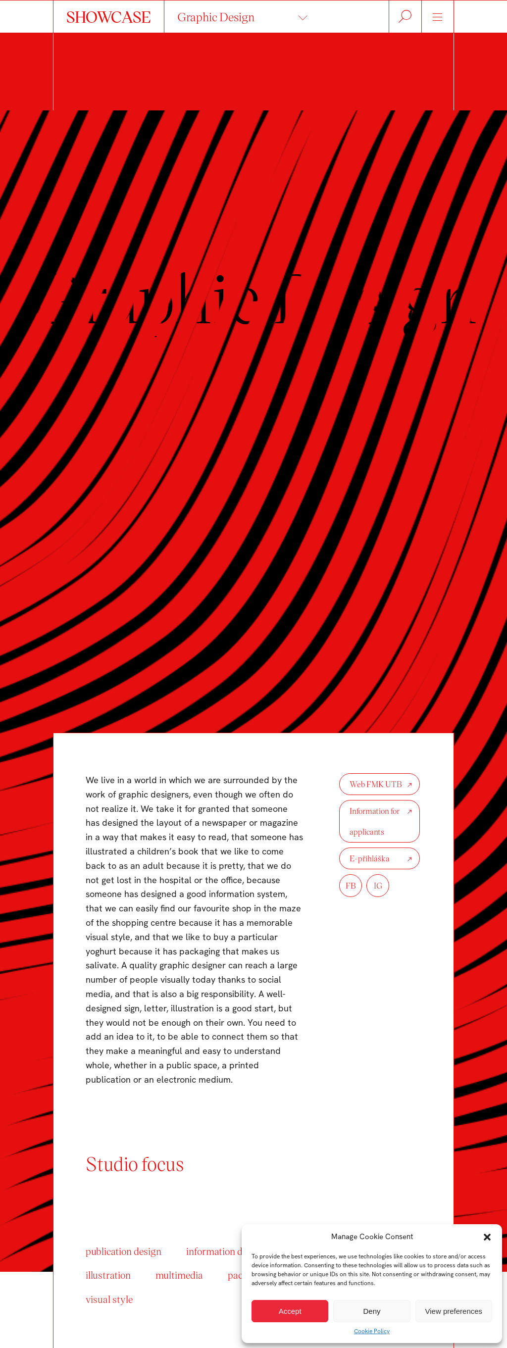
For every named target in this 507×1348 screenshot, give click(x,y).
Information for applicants (375, 821)
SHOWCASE (108, 16)
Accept (290, 1311)
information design (225, 1251)
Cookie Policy (372, 1331)
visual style (109, 1299)
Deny (371, 1311)
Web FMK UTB (376, 784)
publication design (123, 1251)
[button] (487, 1237)
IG (378, 885)
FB (351, 885)
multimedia (179, 1274)
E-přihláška (370, 858)
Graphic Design (215, 16)
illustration (108, 1274)
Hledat (405, 16)
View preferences (454, 1311)
